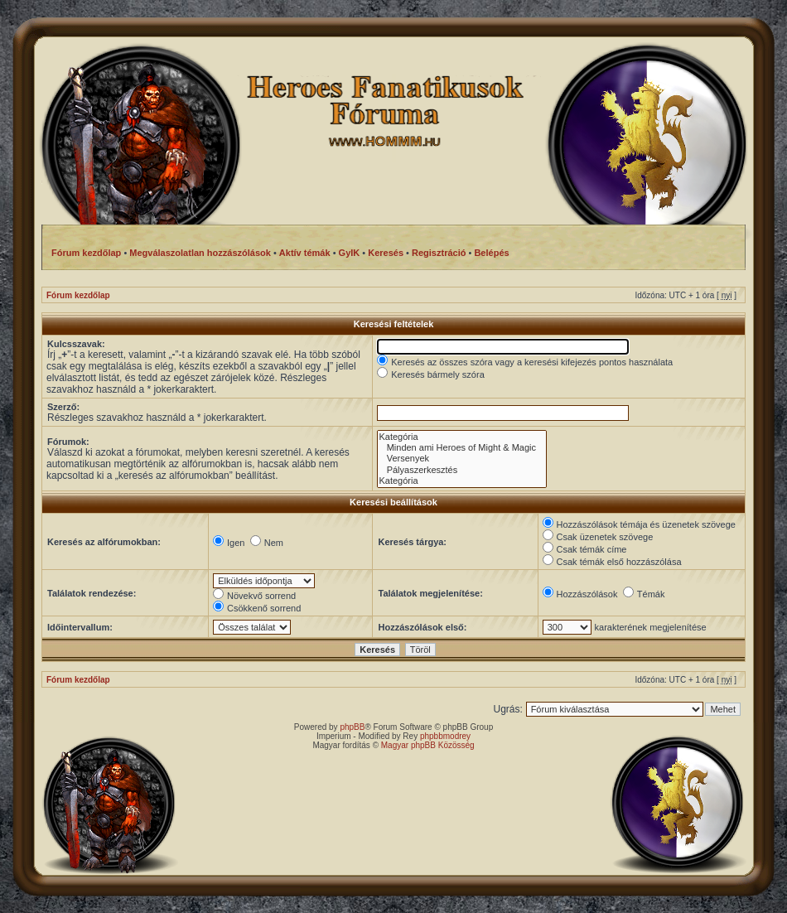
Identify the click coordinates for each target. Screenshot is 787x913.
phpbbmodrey (445, 736)
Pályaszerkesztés (462, 470)
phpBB (352, 727)
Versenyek (462, 458)
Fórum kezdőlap (78, 295)
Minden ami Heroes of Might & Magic (462, 447)
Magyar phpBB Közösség (428, 745)
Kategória (462, 437)
